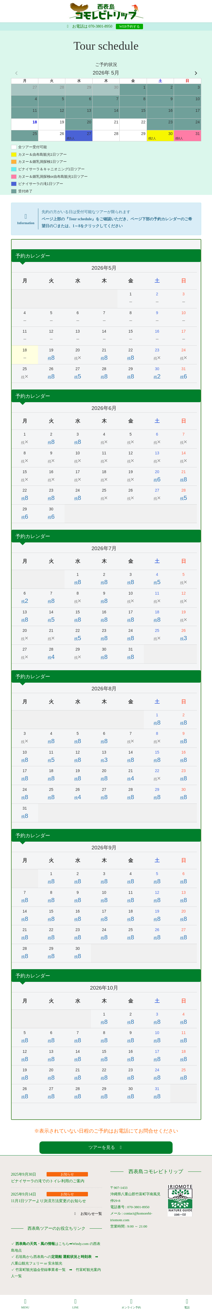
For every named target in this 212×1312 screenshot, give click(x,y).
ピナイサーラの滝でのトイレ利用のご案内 (47, 1181)
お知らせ (67, 1174)
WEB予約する (129, 26)
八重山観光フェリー (27, 1263)
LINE (75, 1303)
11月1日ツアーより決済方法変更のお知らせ (48, 1201)
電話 (187, 1303)
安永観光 (54, 1263)
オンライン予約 (131, 1303)
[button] (106, 1147)
